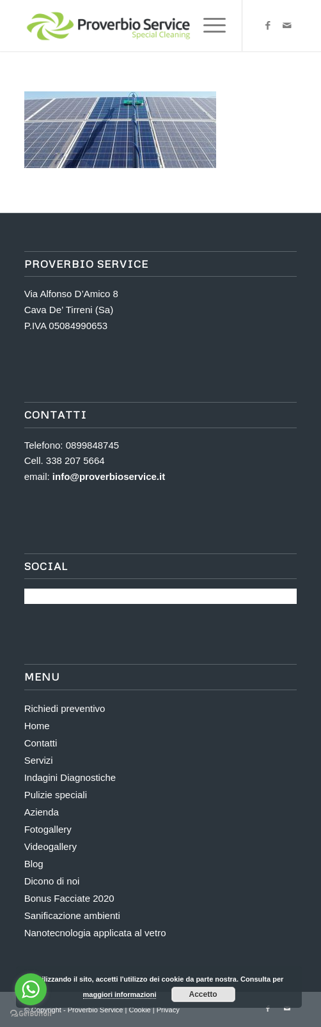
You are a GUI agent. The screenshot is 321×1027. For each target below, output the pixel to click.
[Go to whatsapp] (31, 989)
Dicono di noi (52, 881)
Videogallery (50, 846)
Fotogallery (48, 829)
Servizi (38, 760)
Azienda (41, 812)
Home (37, 725)
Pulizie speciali (55, 794)
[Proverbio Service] (133, 25)
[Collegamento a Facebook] (268, 25)
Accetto (203, 994)
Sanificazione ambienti (72, 915)
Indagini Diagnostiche (70, 777)
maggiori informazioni (120, 994)
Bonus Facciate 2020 (69, 898)
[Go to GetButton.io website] (30, 1014)
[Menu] (208, 25)
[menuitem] (208, 25)
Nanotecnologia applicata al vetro (95, 932)
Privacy (168, 1010)
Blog (33, 863)
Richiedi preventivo (65, 708)
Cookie (140, 1010)
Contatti (41, 742)
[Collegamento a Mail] (287, 25)
